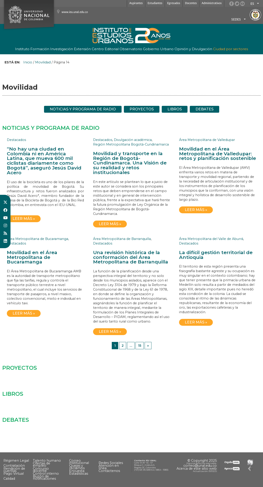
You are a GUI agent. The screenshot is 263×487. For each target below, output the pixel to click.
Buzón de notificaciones (44, 477)
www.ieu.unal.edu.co (75, 12)
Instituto (22, 49)
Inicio (27, 62)
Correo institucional (79, 461)
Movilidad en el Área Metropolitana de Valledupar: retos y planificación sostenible (217, 153)
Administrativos (212, 3)
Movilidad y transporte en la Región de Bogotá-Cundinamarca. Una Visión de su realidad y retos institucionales (130, 163)
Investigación (61, 49)
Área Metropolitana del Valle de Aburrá (211, 239)
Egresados (173, 3)
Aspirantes (136, 3)
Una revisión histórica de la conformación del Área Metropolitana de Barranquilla (130, 257)
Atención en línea (109, 466)
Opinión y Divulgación (193, 49)
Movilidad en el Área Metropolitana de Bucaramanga (32, 257)
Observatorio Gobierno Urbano (147, 49)
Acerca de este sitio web (197, 468)
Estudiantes (155, 3)
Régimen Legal (16, 460)
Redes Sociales (111, 463)
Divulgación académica (133, 140)
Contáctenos (109, 471)
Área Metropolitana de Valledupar (207, 140)
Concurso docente (41, 469)
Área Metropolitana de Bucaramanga (37, 239)
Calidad (9, 478)
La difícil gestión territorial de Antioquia (216, 255)
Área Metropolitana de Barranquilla (122, 239)
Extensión (82, 49)
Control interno (46, 473)
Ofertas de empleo (41, 464)
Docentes (191, 3)
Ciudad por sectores (230, 49)
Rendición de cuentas (14, 469)
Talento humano (47, 460)
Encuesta (76, 471)
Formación (39, 49)
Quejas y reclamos (77, 466)
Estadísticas (78, 473)
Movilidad (43, 62)
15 (139, 346)
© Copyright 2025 (202, 460)
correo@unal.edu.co (200, 466)
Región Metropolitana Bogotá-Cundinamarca (131, 144)
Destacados (16, 140)
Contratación (14, 465)
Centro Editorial (105, 49)
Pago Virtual (13, 473)
